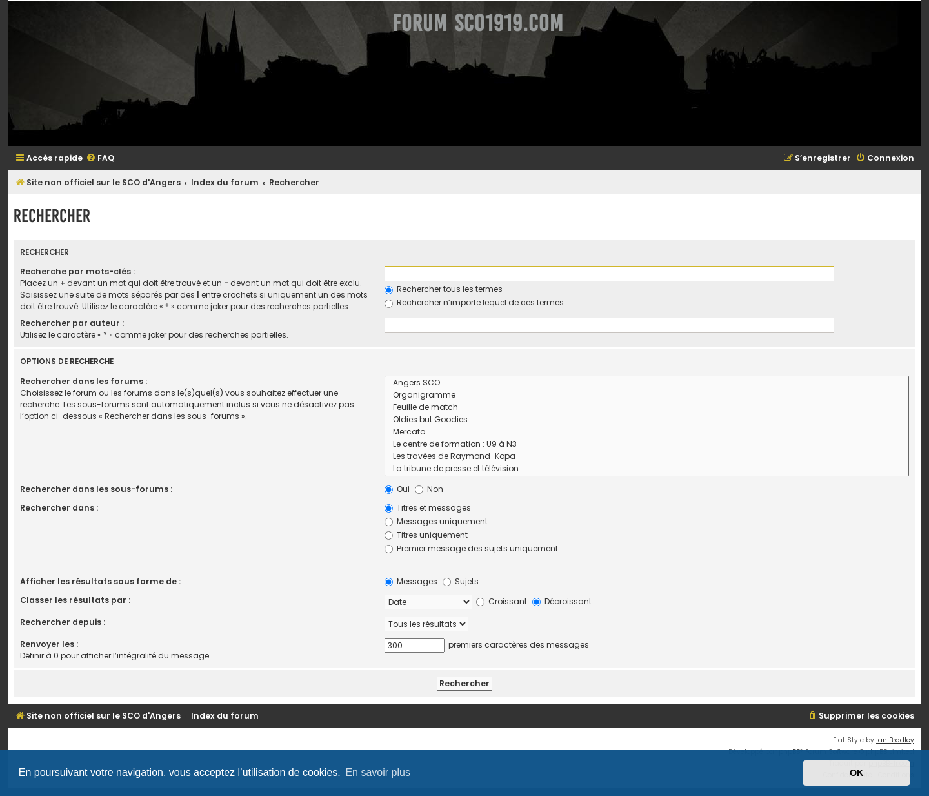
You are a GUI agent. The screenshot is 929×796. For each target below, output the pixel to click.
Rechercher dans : (59, 507)
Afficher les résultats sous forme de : (100, 581)
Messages (411, 581)
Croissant (501, 601)
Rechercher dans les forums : (83, 381)
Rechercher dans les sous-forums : (96, 489)
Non (429, 489)
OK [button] (857, 773)
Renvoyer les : (49, 643)
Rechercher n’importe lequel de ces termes (474, 302)
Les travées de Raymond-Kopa (647, 457)
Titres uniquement (426, 534)
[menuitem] (100, 158)
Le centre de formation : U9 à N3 (647, 444)
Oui (397, 489)
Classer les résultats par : (75, 600)
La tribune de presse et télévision (647, 469)
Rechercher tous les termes (444, 288)
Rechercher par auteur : (72, 323)
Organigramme (647, 395)
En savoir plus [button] (377, 772)
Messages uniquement (436, 521)
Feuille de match (647, 408)
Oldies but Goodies (647, 420)
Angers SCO (647, 383)
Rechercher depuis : (62, 622)
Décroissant (562, 601)
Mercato (647, 432)
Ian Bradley (895, 740)
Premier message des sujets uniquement (471, 548)
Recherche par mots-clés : (77, 271)
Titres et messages (428, 507)
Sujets (461, 581)
